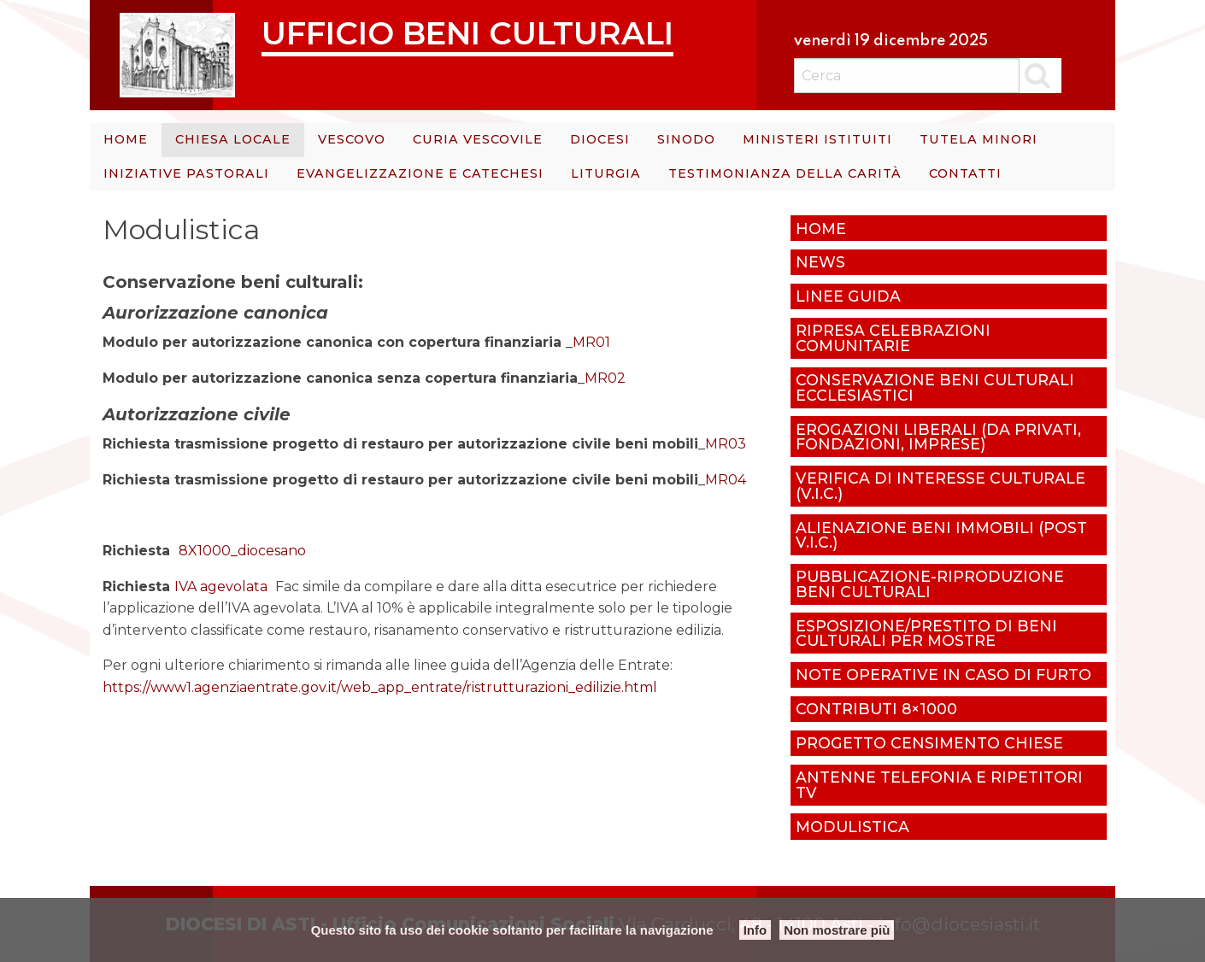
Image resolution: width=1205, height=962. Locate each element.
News (820, 262)
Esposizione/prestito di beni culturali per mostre (926, 633)
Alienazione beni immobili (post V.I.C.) (941, 535)
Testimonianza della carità (785, 173)
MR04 (725, 480)
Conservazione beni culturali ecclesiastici (935, 387)
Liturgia (606, 173)
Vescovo (351, 139)
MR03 (725, 444)
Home (125, 139)
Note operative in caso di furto (943, 674)
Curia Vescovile (478, 139)
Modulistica (852, 827)
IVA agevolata (220, 586)
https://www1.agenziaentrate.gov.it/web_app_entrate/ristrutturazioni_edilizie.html (380, 687)
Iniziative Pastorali (186, 173)
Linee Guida (848, 296)
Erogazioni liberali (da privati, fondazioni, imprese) (938, 437)
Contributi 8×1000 (876, 709)
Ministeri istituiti (817, 139)
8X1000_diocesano (242, 551)
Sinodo (686, 139)
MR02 (605, 378)
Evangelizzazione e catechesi (420, 173)
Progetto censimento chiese (929, 743)
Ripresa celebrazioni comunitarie (893, 338)
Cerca (1040, 75)
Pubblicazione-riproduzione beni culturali (930, 584)
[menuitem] (126, 140)
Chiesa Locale (233, 139)
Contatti (965, 173)
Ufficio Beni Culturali (467, 33)
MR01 (591, 342)
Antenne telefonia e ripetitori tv (939, 784)
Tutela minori (978, 139)
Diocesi (600, 139)
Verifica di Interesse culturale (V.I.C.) (940, 485)
